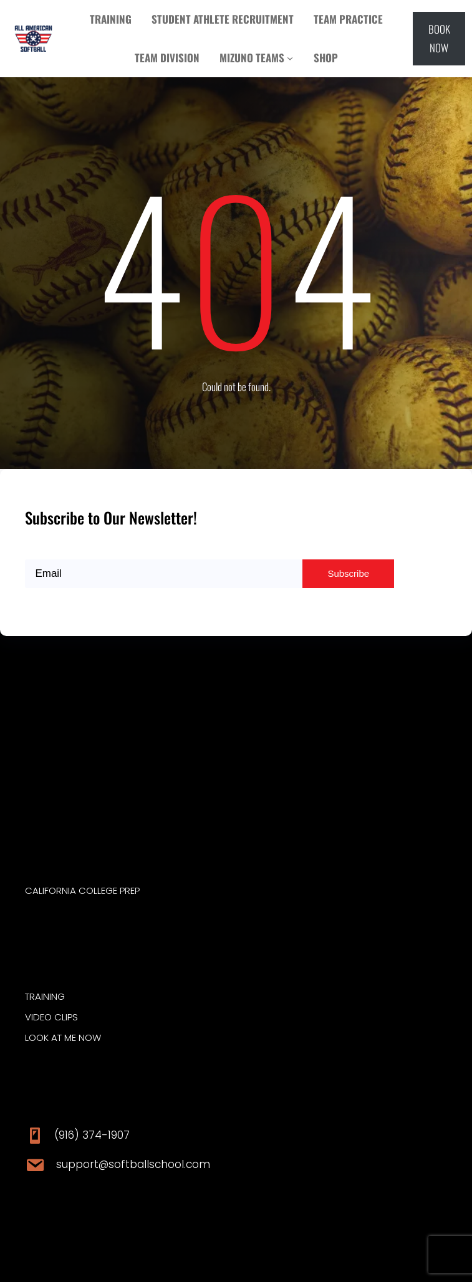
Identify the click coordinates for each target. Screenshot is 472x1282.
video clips (51, 1016)
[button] (439, 38)
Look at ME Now (63, 1037)
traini (38, 996)
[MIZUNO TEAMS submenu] (290, 58)
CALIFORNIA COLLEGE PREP (82, 890)
